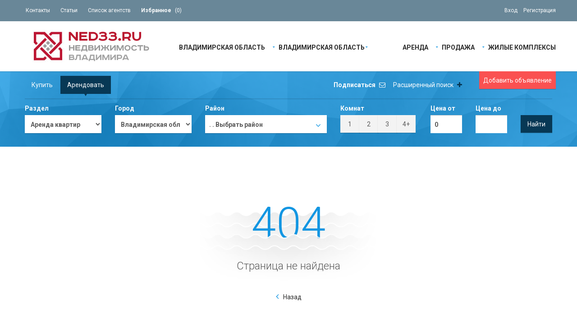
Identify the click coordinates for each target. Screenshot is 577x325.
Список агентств (109, 10)
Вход (510, 10)
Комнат (352, 108)
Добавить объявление (517, 80)
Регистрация (539, 10)
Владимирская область (222, 47)
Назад (292, 297)
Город (124, 108)
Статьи (69, 10)
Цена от (442, 108)
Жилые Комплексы (522, 47)
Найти (536, 124)
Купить (42, 84)
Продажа (458, 47)
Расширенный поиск (427, 84)
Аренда (415, 47)
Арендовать (85, 84)
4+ (406, 124)
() (161, 10)
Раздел (37, 108)
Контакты (38, 10)
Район (214, 108)
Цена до (488, 108)
